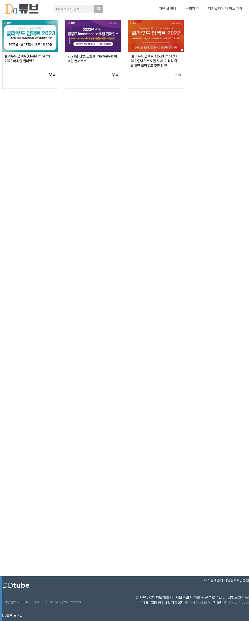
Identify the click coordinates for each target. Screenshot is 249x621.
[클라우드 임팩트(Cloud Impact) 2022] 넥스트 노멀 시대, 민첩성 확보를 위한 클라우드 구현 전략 (155, 61)
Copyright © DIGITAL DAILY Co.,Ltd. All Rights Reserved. (41, 602)
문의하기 (192, 8)
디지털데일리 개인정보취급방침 (226, 580)
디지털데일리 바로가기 (225, 8)
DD (15, 585)
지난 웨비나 (168, 8)
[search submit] (98, 9)
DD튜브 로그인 (12, 615)
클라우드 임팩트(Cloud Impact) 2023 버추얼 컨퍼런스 (27, 58)
